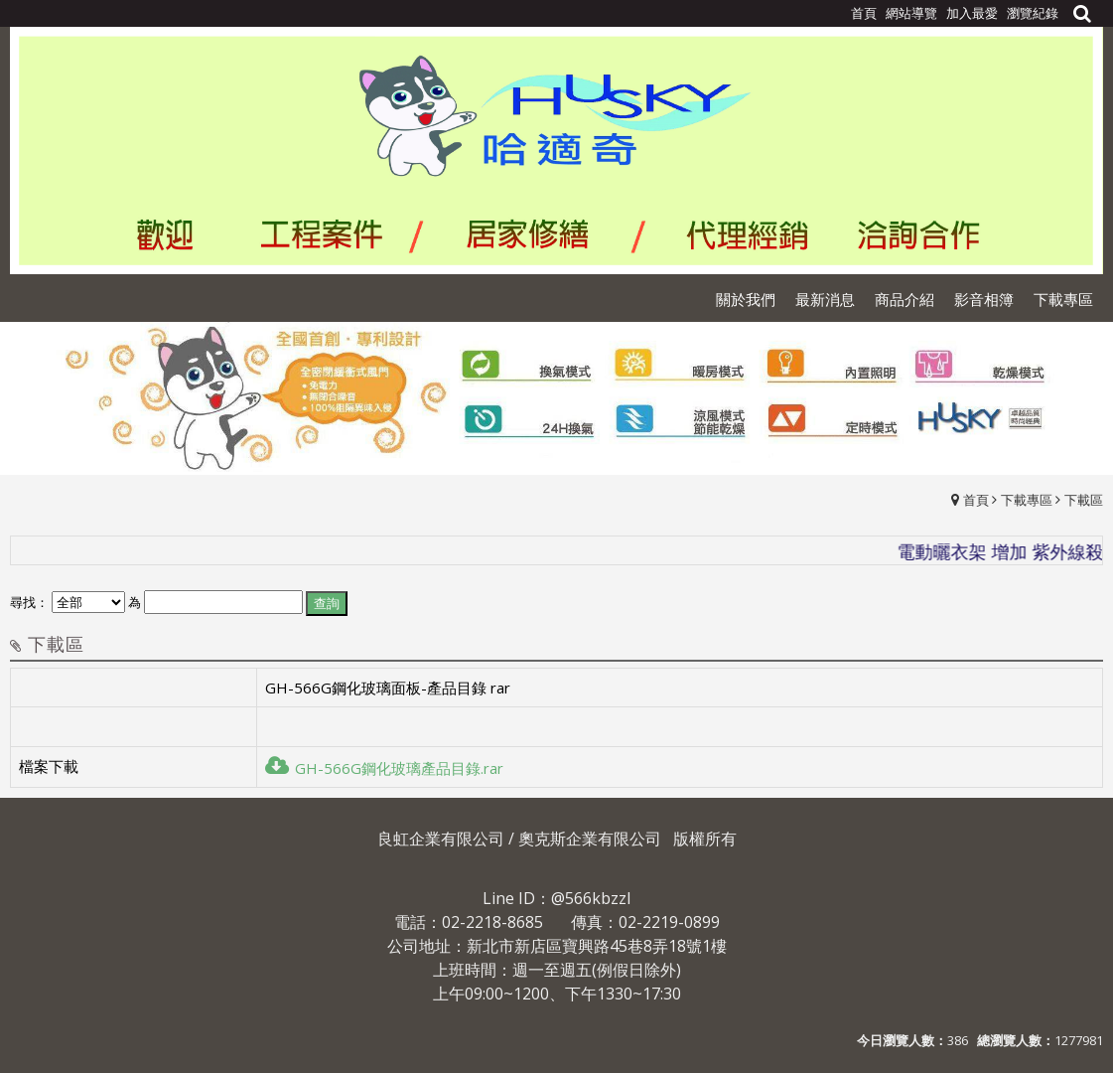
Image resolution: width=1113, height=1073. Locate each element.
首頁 (976, 500)
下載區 (1083, 500)
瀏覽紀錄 (1032, 13)
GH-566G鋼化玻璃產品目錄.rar (384, 768)
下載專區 (1026, 500)
